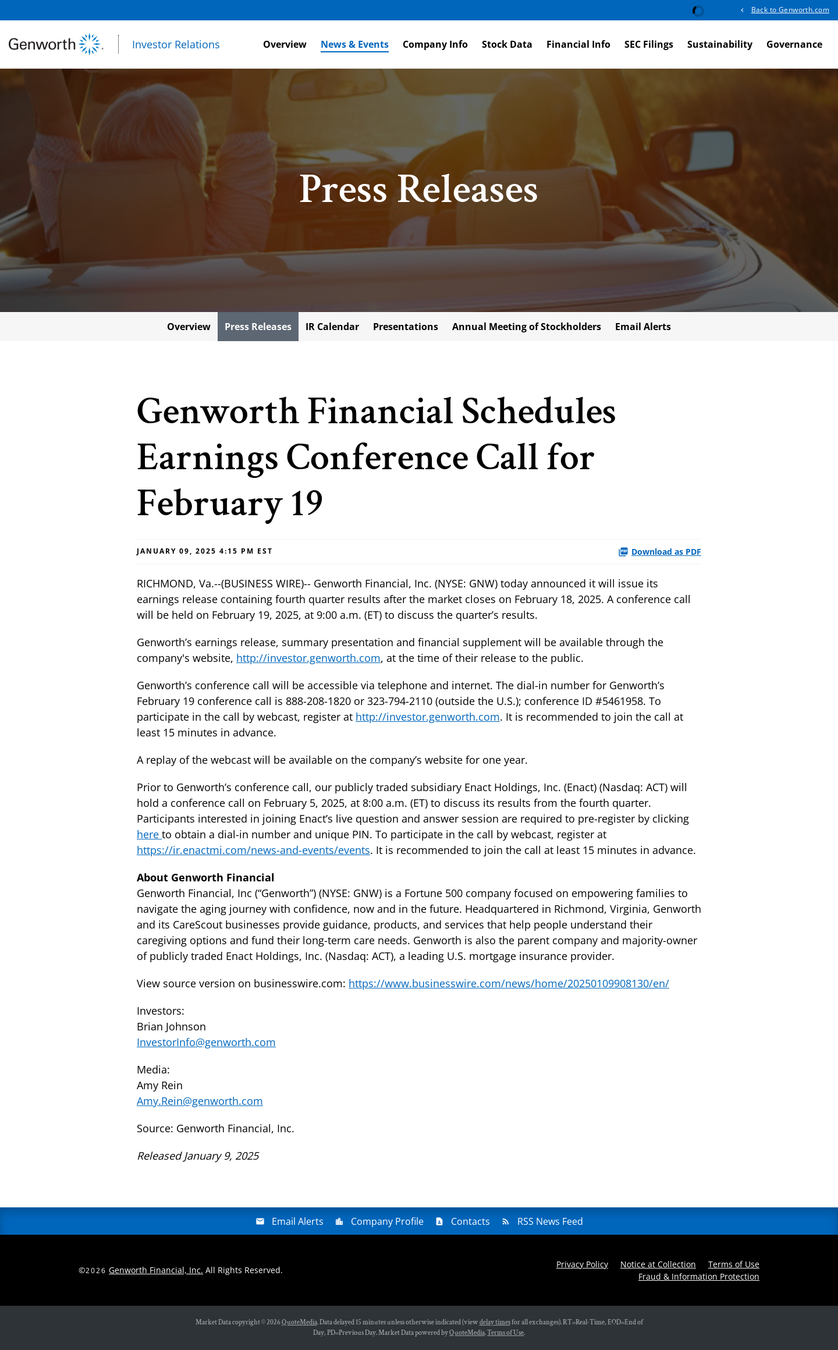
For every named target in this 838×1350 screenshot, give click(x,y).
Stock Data (507, 44)
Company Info (435, 44)
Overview (285, 44)
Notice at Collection (658, 1264)
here (149, 834)
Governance (794, 44)
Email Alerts (643, 326)
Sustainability (719, 44)
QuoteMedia (299, 1322)
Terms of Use (733, 1264)
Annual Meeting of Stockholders (526, 326)
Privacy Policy (582, 1264)
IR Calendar (332, 326)
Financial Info (578, 44)
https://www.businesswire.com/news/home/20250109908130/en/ (509, 983)
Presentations (405, 326)
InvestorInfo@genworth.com (206, 1042)
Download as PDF (659, 551)
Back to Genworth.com (790, 10)
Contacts (470, 1221)
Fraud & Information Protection (698, 1276)
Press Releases (258, 326)
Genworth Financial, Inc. (156, 1269)
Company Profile (387, 1221)
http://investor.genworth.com (308, 658)
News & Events (355, 44)
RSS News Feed (550, 1221)
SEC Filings (648, 44)
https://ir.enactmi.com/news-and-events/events (253, 850)
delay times (495, 1322)
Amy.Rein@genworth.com (200, 1101)
